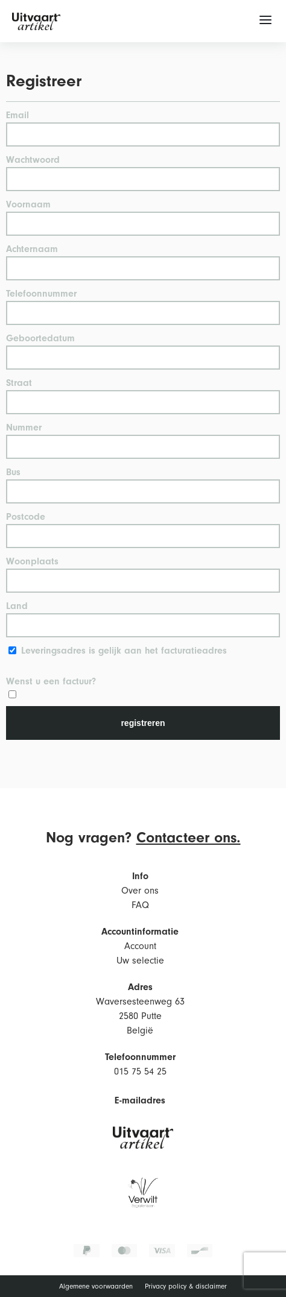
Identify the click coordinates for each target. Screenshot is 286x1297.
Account (140, 946)
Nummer (24, 427)
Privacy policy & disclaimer (186, 1286)
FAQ (140, 905)
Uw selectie (140, 960)
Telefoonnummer (41, 293)
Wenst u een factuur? (51, 681)
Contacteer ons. (188, 837)
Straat (19, 382)
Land (17, 606)
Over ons (140, 890)
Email (17, 115)
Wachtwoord (33, 159)
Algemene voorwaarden (96, 1286)
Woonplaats (32, 561)
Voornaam (28, 204)
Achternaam (32, 249)
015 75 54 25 (140, 1071)
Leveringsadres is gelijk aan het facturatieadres (124, 650)
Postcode (25, 516)
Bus (13, 472)
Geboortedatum (40, 338)
